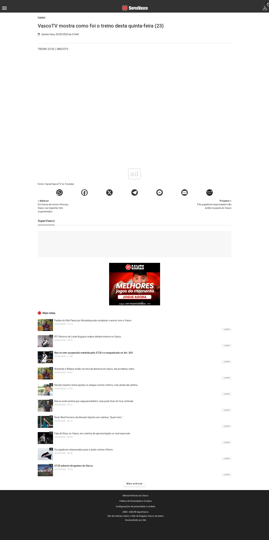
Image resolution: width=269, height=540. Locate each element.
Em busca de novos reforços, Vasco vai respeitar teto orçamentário (55, 206)
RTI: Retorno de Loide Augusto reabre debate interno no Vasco (87, 336)
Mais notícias (134, 483)
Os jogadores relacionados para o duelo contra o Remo (83, 449)
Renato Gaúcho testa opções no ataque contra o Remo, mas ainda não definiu (96, 385)
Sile (144, 520)
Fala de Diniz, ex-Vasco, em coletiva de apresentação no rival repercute (92, 433)
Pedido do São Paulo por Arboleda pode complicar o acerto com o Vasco (93, 320)
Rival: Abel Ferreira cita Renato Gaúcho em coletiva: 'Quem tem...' (89, 417)
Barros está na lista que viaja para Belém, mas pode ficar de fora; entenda (93, 401)
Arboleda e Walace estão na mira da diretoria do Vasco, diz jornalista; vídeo (94, 369)
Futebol (41, 17)
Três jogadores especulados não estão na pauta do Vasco (213, 204)
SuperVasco (46, 221)
